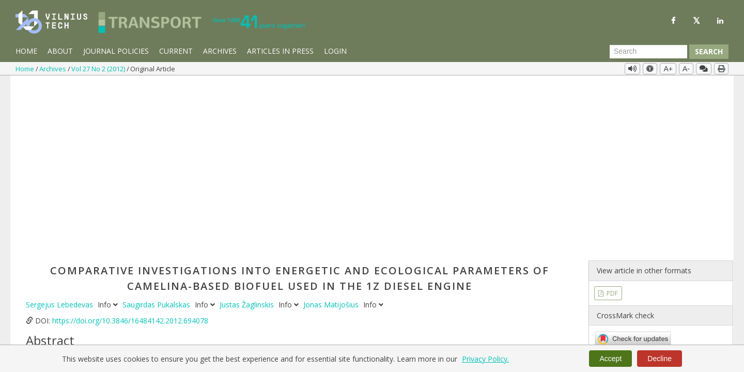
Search (709, 51)
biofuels (207, 321)
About (60, 51)
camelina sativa (164, 321)
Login (335, 51)
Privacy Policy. (485, 359)
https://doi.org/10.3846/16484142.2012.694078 (130, 145)
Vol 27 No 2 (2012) (99, 68)
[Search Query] (648, 51)
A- (686, 69)
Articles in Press (280, 51)
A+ (668, 69)
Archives (220, 51)
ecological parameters (262, 321)
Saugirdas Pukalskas (157, 129)
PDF (611, 117)
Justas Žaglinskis (248, 129)
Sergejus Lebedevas (60, 129)
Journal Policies (116, 51)
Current (176, 51)
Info (109, 129)
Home (26, 51)
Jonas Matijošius (332, 129)
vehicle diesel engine (100, 321)
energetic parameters (339, 321)
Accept (610, 358)
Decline (659, 358)
